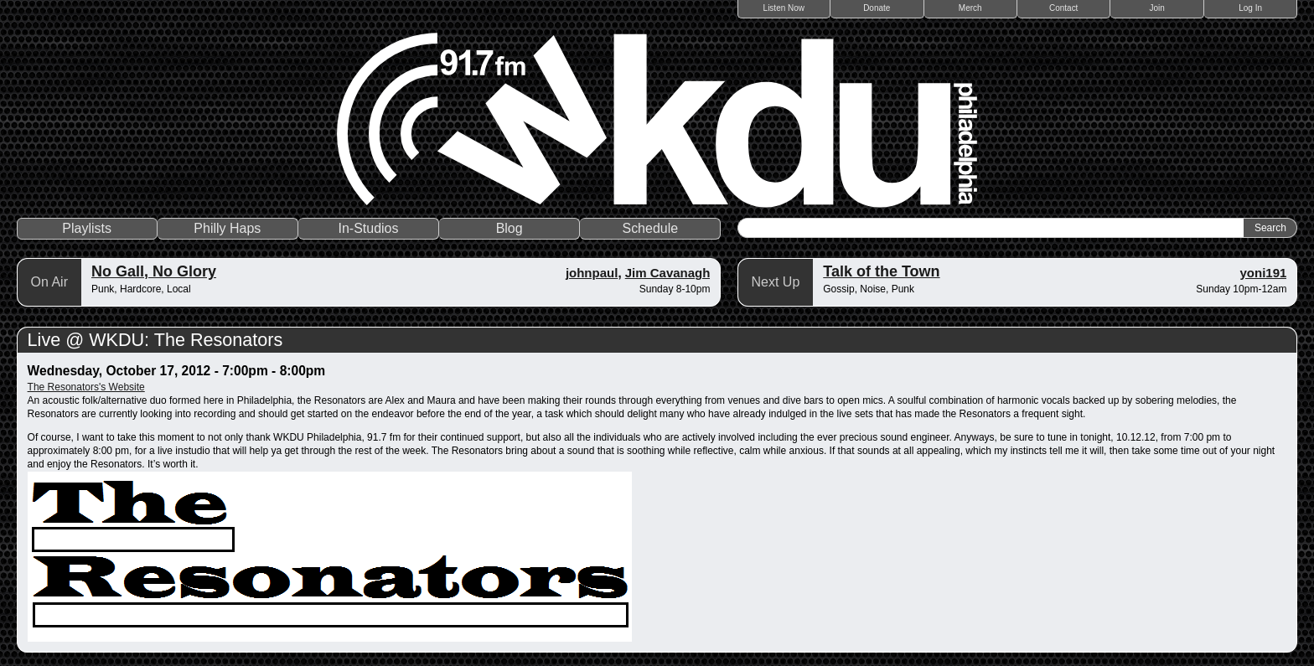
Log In (1250, 8)
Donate (876, 8)
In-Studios (368, 228)
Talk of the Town (881, 271)
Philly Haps (227, 228)
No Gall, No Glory (153, 271)
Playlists (86, 228)
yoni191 (1263, 273)
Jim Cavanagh (668, 273)
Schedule (650, 228)
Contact (1063, 8)
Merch (970, 8)
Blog (509, 228)
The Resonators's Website (86, 387)
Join (1157, 8)
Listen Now (783, 8)
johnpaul (592, 273)
